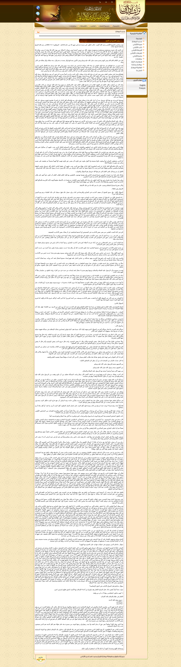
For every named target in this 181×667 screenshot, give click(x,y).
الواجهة (139, 39)
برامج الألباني (137, 56)
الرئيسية (116, 26)
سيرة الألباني (137, 44)
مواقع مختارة (136, 65)
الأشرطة (83, 26)
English (142, 85)
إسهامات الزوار (136, 62)
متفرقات (72, 26)
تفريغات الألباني (136, 53)
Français (142, 88)
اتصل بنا (139, 70)
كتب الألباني (137, 47)
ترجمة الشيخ (104, 26)
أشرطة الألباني (136, 50)
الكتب (93, 26)
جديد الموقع (137, 42)
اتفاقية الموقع (136, 68)
